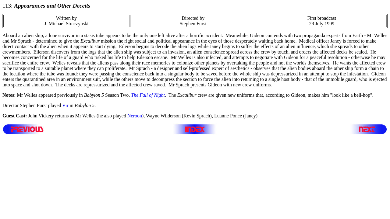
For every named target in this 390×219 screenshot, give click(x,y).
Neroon (134, 115)
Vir (65, 105)
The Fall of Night (148, 95)
